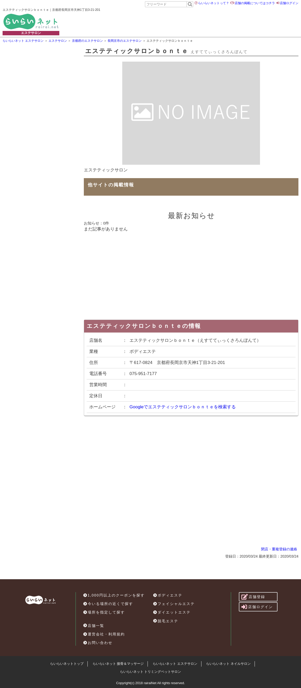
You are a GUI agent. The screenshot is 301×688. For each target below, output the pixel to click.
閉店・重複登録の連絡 (279, 549)
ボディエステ (167, 595)
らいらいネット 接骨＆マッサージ (118, 664)
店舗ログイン (289, 3)
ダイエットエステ (172, 612)
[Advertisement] (196, 21)
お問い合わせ (97, 643)
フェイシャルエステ (174, 604)
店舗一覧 (93, 626)
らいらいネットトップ (67, 664)
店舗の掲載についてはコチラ (255, 3)
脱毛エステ (165, 621)
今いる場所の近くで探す (108, 604)
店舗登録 (253, 597)
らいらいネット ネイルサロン (228, 664)
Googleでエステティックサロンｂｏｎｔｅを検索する (182, 406)
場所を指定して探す (104, 612)
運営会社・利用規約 (104, 634)
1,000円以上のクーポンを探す (114, 595)
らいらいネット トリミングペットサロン (150, 672)
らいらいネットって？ (213, 3)
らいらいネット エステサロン (175, 664)
